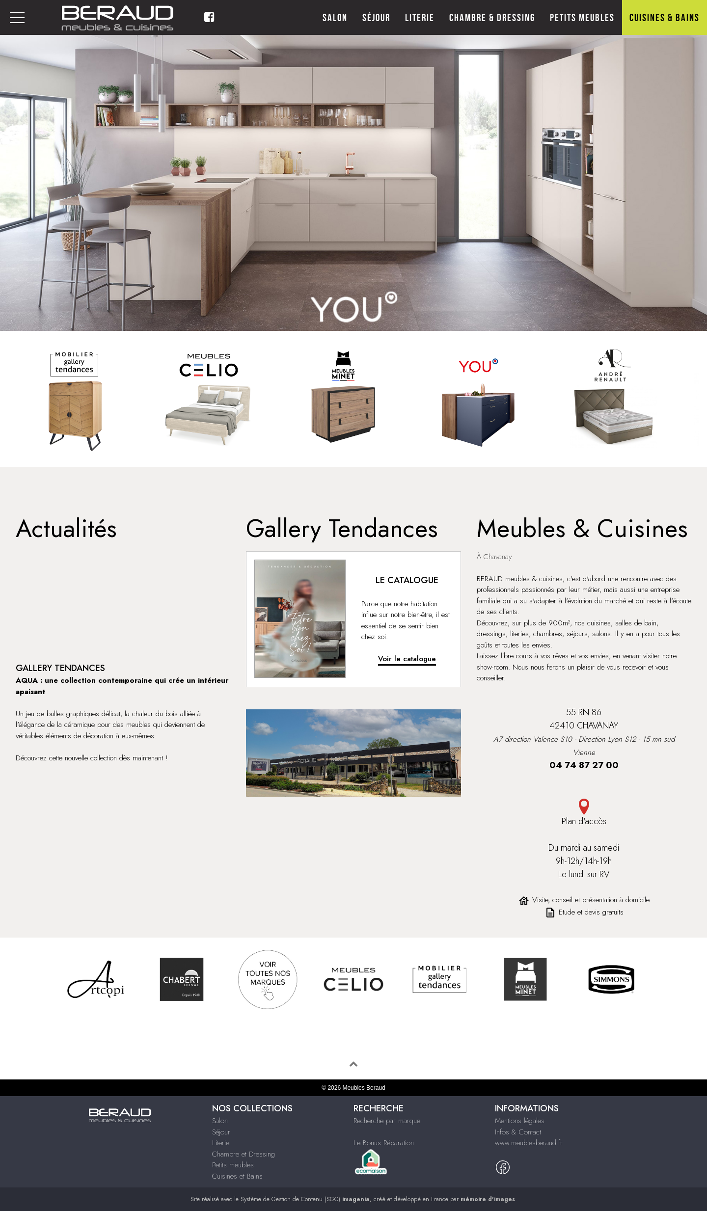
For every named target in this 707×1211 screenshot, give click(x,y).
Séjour (376, 18)
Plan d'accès (584, 813)
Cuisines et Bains (237, 1176)
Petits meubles (582, 18)
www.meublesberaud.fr (529, 1142)
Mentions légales (519, 1120)
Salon (335, 18)
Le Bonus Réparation (384, 1142)
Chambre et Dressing (243, 1154)
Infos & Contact (518, 1132)
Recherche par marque (387, 1120)
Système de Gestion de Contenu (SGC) (305, 1199)
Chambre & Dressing (492, 18)
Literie (420, 18)
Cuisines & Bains (664, 18)
